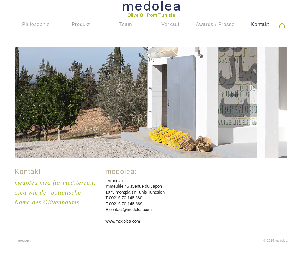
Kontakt (260, 24)
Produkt (81, 24)
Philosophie (36, 24)
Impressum (23, 240)
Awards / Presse (215, 24)
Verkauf (170, 24)
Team (125, 24)
